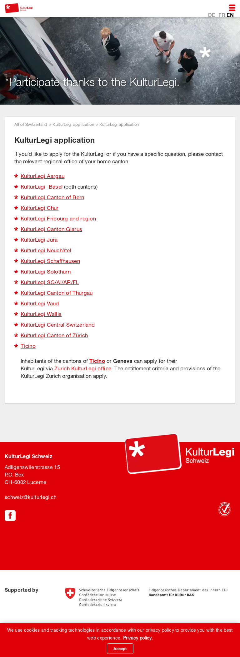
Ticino (28, 346)
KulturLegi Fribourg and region (58, 218)
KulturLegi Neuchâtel (46, 250)
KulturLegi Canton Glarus (51, 229)
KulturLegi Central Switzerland (58, 325)
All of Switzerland (30, 124)
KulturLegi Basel (41, 187)
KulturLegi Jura (39, 240)
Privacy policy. (138, 637)
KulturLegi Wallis (41, 314)
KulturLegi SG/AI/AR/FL (50, 282)
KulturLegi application (73, 124)
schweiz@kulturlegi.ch (31, 497)
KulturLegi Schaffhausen (50, 261)
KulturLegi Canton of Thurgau (56, 293)
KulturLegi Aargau (42, 176)
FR (222, 14)
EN (230, 14)
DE (212, 14)
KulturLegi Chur (40, 208)
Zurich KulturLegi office (82, 368)
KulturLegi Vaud (40, 303)
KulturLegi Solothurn (46, 272)
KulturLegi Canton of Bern (52, 197)
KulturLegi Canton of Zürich (54, 335)
